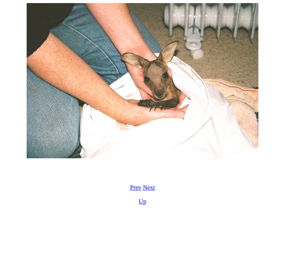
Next (149, 187)
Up (142, 201)
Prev (135, 187)
